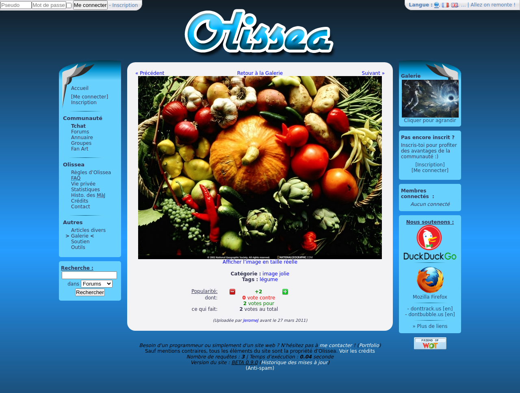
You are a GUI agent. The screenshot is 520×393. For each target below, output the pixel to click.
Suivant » (373, 73)
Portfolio (369, 345)
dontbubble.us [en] (431, 314)
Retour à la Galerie (260, 73)
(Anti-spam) (260, 368)
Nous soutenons (428, 222)
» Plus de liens (429, 326)
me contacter (335, 345)
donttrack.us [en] (432, 309)
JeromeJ (250, 320)
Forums (80, 132)
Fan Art (79, 149)
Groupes (81, 143)
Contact (80, 207)
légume (269, 279)
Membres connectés (416, 193)
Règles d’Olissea (91, 172)
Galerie (79, 236)
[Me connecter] (89, 97)
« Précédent (150, 73)
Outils (78, 247)
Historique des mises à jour (294, 362)
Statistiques (85, 189)
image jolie (275, 274)
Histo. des (88, 195)
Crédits (79, 201)
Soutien (80, 242)
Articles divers (88, 230)
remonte (502, 5)
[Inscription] (429, 165)
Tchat (78, 126)
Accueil (80, 88)
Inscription (125, 5)
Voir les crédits (357, 351)
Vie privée (83, 184)
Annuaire (82, 137)
